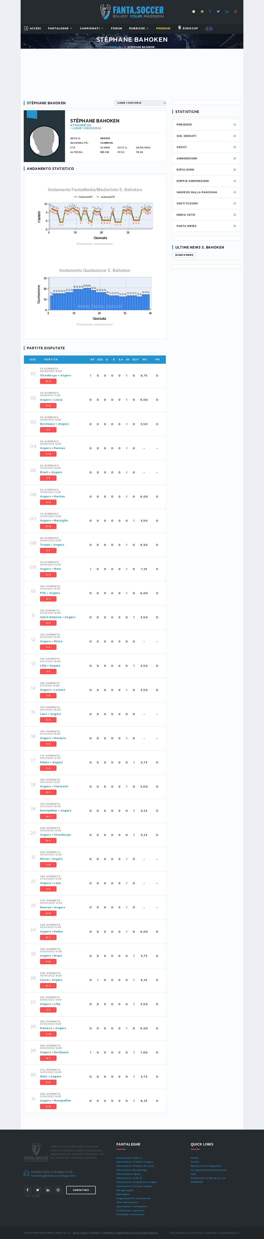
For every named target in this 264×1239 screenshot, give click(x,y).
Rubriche (137, 28)
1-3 (48, 744)
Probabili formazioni (130, 1214)
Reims (44, 762)
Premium (163, 28)
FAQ (193, 1174)
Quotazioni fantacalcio (132, 1206)
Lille (43, 665)
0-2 (48, 381)
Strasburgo (48, 375)
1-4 (48, 502)
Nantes (59, 496)
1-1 (48, 430)
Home (113, 47)
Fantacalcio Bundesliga (132, 1170)
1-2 (48, 647)
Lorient (59, 690)
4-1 (48, 816)
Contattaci (81, 1190)
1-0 (48, 696)
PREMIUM (197, 1182)
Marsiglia (61, 520)
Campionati (90, 28)
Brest (44, 472)
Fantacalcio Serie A (129, 1158)
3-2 (48, 575)
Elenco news (184, 255)
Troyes (45, 545)
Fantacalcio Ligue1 (129, 1174)
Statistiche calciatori (131, 1210)
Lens (43, 714)
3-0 (48, 405)
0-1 (48, 792)
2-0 (48, 454)
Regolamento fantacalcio (134, 1198)
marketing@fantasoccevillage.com (53, 1175)
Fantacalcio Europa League (134, 1186)
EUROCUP (187, 29)
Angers (65, 375)
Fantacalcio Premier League (135, 1162)
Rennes (59, 448)
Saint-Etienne (50, 617)
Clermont (61, 786)
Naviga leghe (125, 1190)
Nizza (58, 641)
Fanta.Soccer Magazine (206, 1166)
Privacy (96, 1233)
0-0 (48, 526)
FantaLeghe (58, 28)
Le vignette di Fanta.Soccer (209, 1170)
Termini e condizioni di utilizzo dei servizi (130, 1233)
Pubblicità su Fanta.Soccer (208, 1178)
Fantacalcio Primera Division (135, 1166)
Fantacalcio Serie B (129, 1178)
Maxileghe (123, 1194)
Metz (57, 569)
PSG (43, 593)
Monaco (60, 738)
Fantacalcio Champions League (137, 1182)
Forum (116, 28)
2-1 (48, 599)
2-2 (48, 623)
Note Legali (81, 1233)
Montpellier (49, 810)
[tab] (100, 376)
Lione (58, 400)
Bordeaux (47, 424)
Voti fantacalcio (127, 1202)
